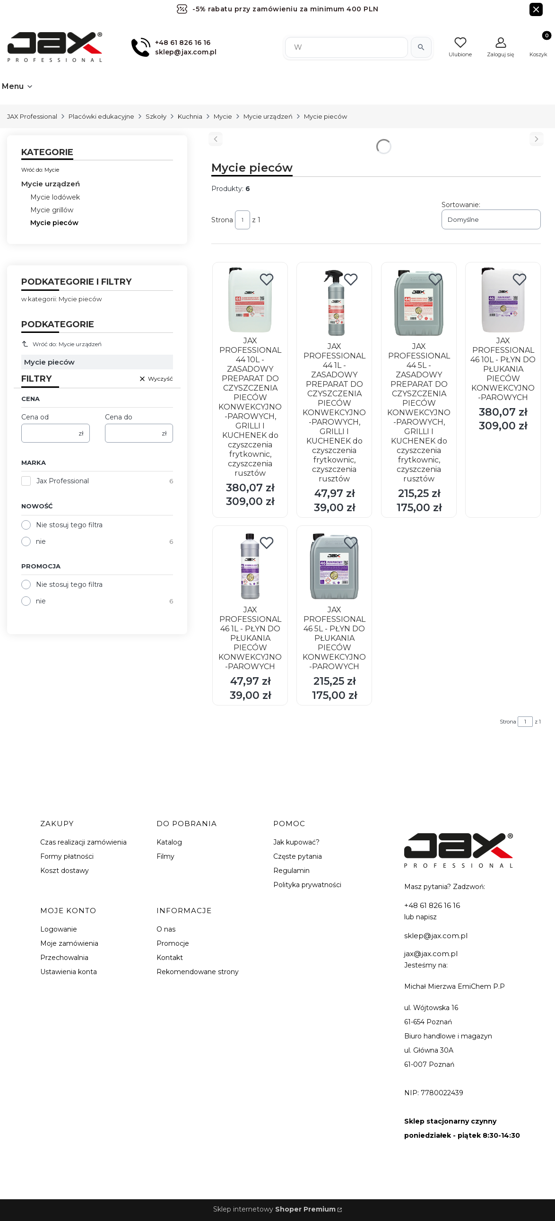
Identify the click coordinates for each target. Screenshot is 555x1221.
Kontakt (169, 957)
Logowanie (58, 929)
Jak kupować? (296, 842)
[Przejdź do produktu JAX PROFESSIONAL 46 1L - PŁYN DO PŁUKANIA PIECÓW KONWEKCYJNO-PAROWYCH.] (250, 566)
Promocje (172, 943)
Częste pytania (297, 856)
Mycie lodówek (55, 197)
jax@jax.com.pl (431, 953)
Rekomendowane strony (197, 972)
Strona (222, 220)
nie (41, 541)
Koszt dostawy (64, 870)
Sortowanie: (461, 205)
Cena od (35, 417)
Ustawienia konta (68, 972)
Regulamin (291, 870)
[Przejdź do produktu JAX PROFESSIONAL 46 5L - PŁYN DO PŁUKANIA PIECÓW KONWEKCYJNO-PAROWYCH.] (334, 566)
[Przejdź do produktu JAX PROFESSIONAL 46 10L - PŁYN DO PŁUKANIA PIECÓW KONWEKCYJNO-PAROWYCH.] (503, 299)
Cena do (118, 417)
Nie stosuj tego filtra (69, 525)
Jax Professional (62, 481)
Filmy (165, 856)
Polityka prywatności (307, 885)
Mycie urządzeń (268, 116)
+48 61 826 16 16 (432, 905)
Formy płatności (67, 856)
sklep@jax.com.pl (436, 935)
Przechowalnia (64, 957)
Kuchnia (190, 116)
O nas (165, 929)
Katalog (169, 842)
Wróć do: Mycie (40, 169)
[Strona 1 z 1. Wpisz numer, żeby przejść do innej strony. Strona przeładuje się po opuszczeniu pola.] (242, 219)
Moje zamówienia (69, 943)
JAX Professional (32, 116)
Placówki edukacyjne (101, 116)
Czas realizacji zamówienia (83, 842)
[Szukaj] (421, 47)
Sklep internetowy (274, 1209)
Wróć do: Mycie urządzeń (61, 344)
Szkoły (156, 116)
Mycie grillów (51, 210)
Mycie (223, 116)
